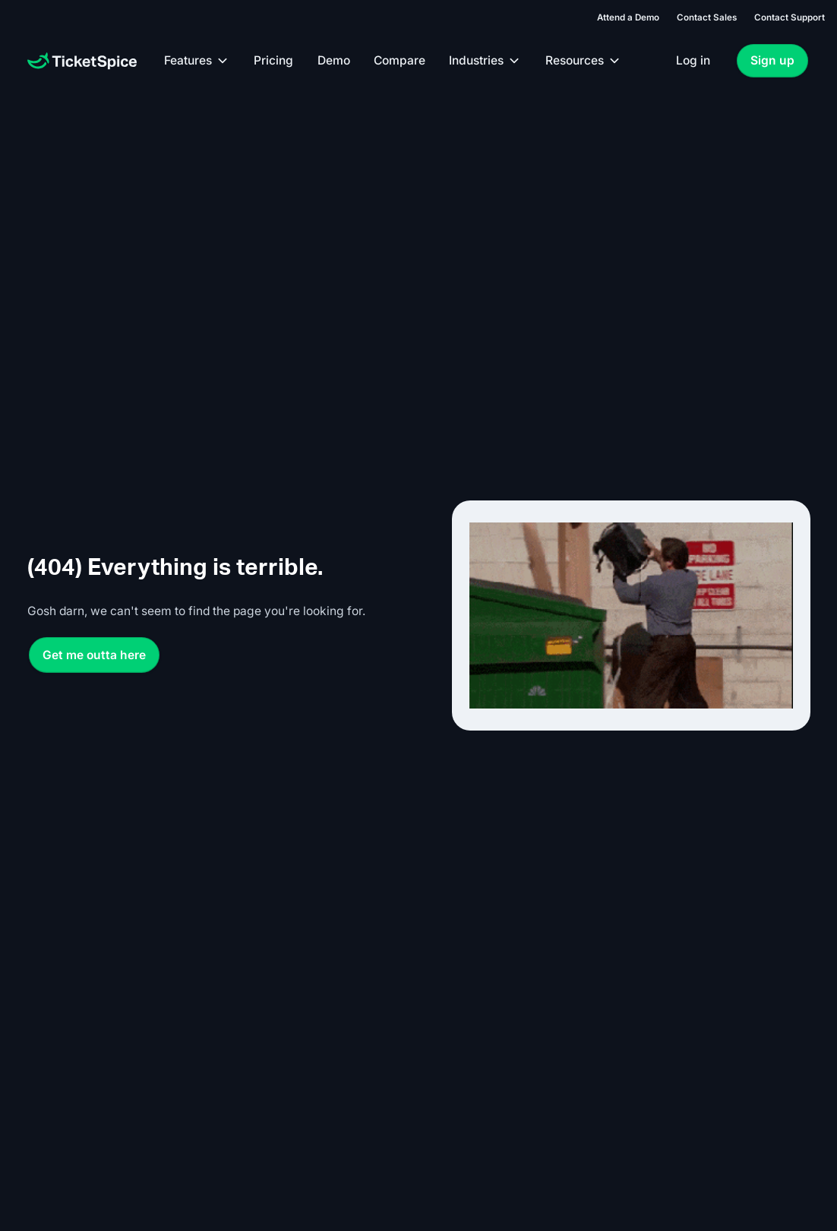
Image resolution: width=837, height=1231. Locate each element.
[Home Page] (82, 60)
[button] (197, 60)
